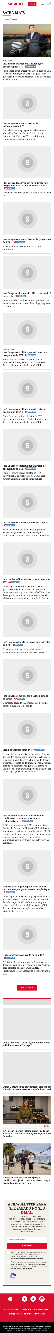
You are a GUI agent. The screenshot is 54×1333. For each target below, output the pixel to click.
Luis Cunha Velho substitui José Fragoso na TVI (26, 581)
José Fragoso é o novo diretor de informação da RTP (20, 125)
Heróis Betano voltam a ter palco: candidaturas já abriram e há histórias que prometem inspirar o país (26, 1180)
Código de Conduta (14, 1314)
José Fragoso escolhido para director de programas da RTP (25, 354)
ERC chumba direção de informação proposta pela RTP (23, 65)
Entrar (42, 4)
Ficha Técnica (26, 1310)
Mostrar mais (27, 987)
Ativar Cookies (39, 1314)
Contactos (28, 1314)
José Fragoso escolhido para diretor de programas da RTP (24, 467)
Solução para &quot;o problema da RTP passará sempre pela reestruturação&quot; (27, 888)
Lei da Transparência (41, 1310)
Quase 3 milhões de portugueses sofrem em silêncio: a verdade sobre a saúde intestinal (27, 1088)
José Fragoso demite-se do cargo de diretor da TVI (26, 643)
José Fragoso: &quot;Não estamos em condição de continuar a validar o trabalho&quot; (23, 818)
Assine (32, 4)
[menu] (4, 4)
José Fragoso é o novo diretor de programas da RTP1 (27, 241)
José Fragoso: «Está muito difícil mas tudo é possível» (27, 295)
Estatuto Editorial (11, 1310)
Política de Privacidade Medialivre (32, 1259)
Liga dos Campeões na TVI (17, 749)
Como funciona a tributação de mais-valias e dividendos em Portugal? (26, 1044)
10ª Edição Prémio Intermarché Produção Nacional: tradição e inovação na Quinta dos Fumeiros (27, 1133)
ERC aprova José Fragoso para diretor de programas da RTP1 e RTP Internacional (25, 184)
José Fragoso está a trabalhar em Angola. (25, 522)
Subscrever (27, 1245)
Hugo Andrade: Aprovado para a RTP (23, 954)
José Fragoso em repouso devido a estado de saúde (25, 697)
